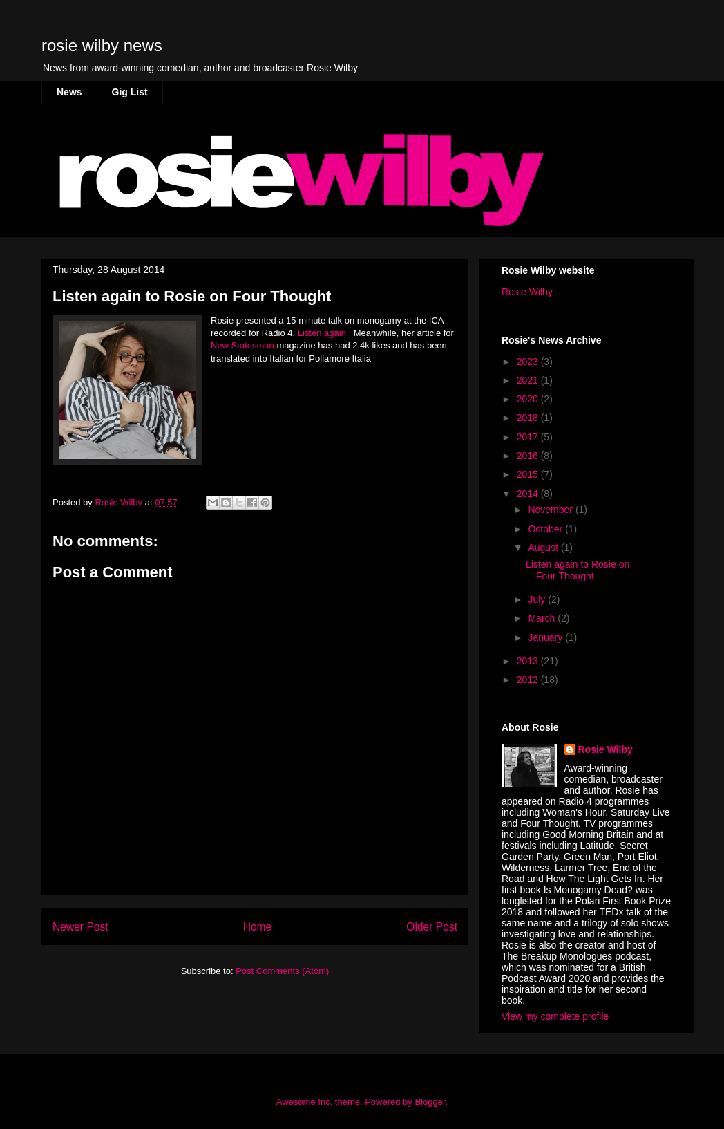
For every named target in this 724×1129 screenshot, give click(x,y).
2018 (529, 417)
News (69, 91)
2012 (529, 679)
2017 (529, 436)
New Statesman (242, 345)
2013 (529, 660)
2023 (529, 361)
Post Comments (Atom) (282, 971)
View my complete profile (555, 1016)
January (546, 637)
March (543, 618)
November (551, 509)
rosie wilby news (101, 45)
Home (257, 927)
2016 (529, 455)
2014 (529, 493)
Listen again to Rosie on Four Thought (577, 570)
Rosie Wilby (527, 291)
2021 (529, 380)
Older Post (431, 927)
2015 (529, 474)
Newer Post (80, 927)
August (544, 547)
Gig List (130, 91)
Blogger (430, 1102)
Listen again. (323, 333)
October (546, 528)
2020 (529, 398)
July (538, 599)
